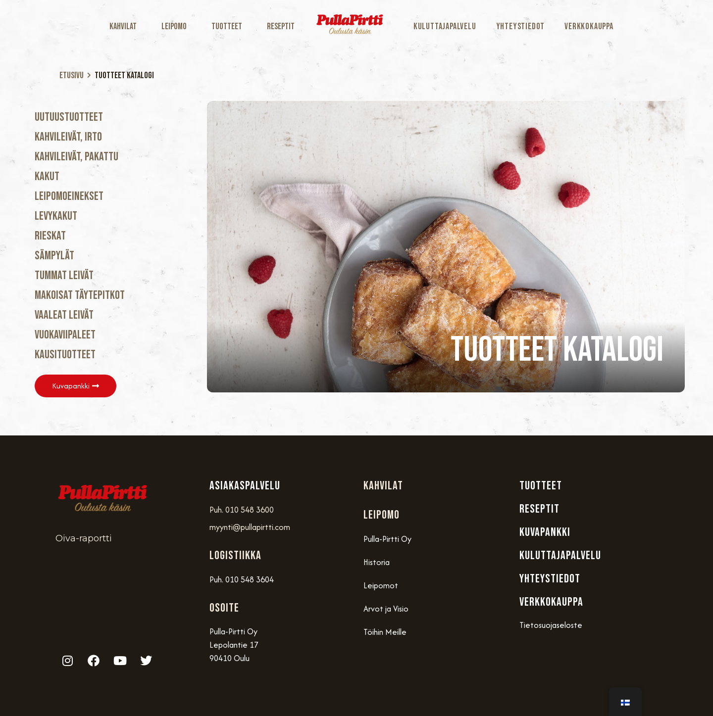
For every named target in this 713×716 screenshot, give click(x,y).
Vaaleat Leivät (64, 315)
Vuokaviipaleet (65, 335)
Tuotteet (229, 26)
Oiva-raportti (83, 538)
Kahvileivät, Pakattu (76, 156)
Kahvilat (125, 26)
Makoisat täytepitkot (80, 295)
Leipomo (176, 26)
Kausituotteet (65, 354)
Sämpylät (54, 255)
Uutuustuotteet (69, 117)
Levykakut (56, 216)
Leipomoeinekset (69, 196)
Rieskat (50, 236)
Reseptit (281, 26)
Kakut (47, 176)
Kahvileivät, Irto (68, 137)
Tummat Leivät (64, 275)
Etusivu (71, 75)
